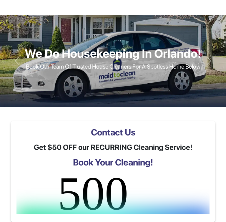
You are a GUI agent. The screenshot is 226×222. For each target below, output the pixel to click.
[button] (17, 61)
